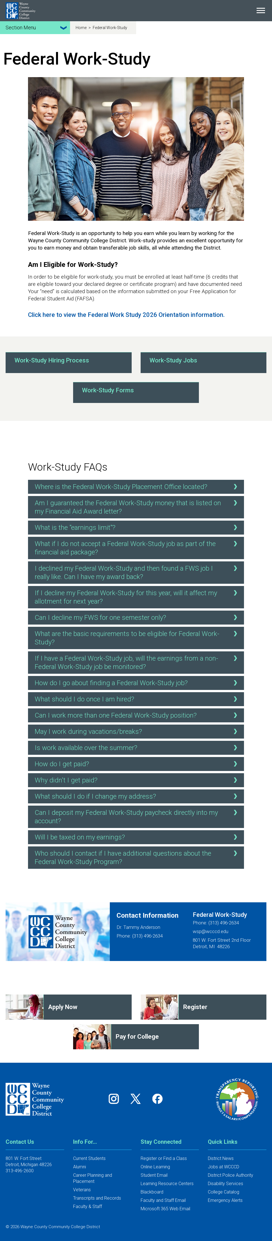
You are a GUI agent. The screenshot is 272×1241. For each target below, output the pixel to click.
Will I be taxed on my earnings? (137, 836)
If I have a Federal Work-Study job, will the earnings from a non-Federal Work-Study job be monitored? (137, 662)
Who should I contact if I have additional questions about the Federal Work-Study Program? (137, 857)
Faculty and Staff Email (163, 1200)
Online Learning (155, 1166)
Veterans (82, 1189)
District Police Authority (230, 1175)
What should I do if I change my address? (137, 796)
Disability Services (225, 1183)
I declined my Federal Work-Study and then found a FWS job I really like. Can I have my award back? (137, 572)
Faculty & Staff (87, 1206)
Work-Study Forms (108, 390)
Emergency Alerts (225, 1200)
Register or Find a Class (164, 1158)
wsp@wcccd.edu (210, 931)
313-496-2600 (20, 1170)
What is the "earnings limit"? (137, 527)
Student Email (154, 1175)
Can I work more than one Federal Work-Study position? (137, 715)
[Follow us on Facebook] (158, 1098)
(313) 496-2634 (223, 923)
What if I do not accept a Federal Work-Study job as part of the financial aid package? (137, 547)
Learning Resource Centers (167, 1183)
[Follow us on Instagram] (116, 1098)
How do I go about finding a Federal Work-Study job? (137, 682)
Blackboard (152, 1192)
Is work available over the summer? (137, 747)
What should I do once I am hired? (137, 698)
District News (221, 1158)
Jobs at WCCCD (223, 1166)
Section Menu (37, 28)
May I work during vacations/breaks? (137, 731)
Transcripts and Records (97, 1198)
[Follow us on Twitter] (138, 1098)
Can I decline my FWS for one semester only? (137, 617)
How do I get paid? (137, 763)
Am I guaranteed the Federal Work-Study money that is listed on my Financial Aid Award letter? (137, 506)
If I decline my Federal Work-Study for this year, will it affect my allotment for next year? (137, 596)
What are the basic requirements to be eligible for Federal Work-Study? (137, 637)
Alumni (79, 1166)
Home (81, 27)
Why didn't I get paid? (137, 779)
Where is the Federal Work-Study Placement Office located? (137, 486)
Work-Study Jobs (173, 360)
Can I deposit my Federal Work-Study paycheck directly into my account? (137, 816)
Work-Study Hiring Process (52, 360)
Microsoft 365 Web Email (165, 1208)
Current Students (89, 1158)
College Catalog (223, 1192)
